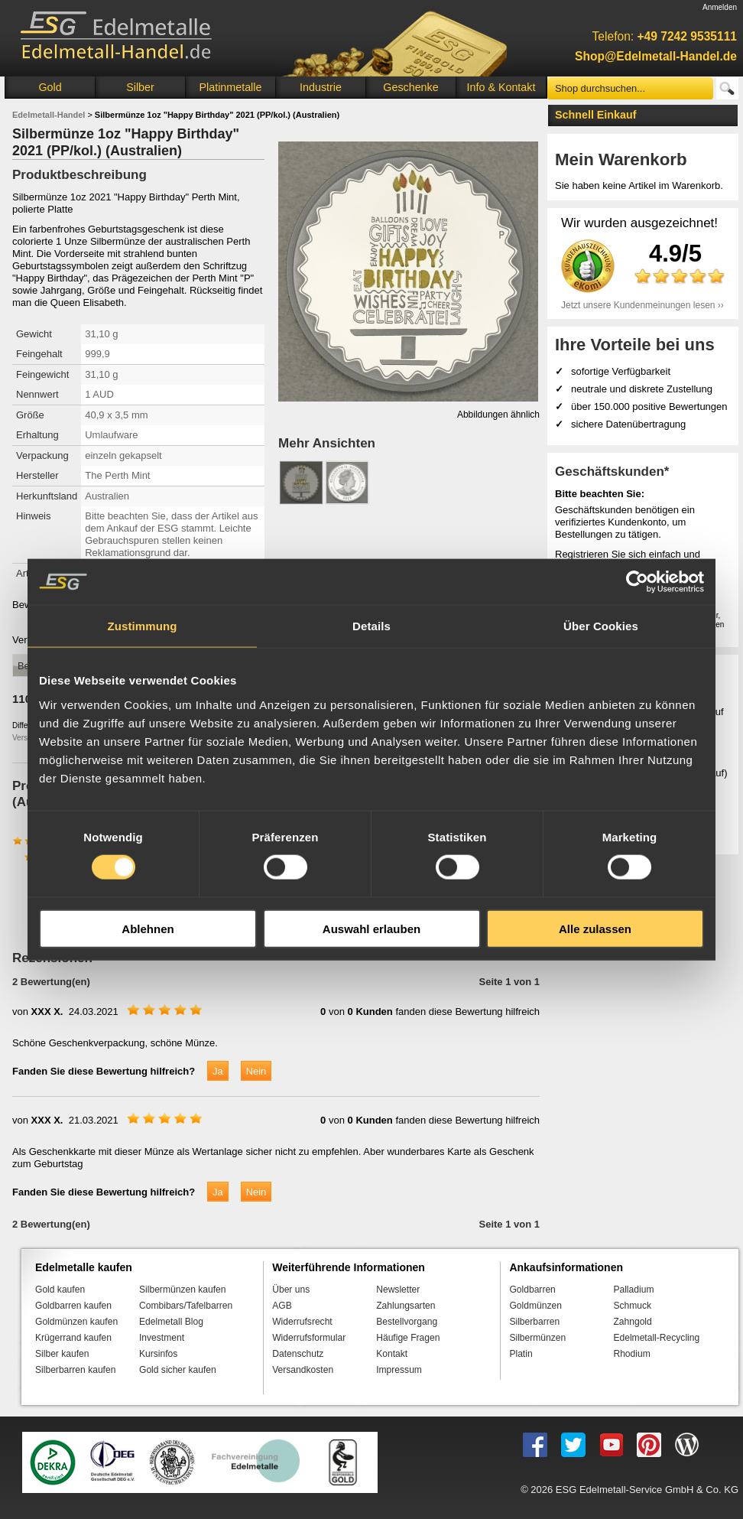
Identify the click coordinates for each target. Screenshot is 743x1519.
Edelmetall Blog (171, 1321)
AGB (282, 1305)
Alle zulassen (595, 928)
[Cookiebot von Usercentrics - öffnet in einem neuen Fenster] (637, 582)
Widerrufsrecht (302, 1321)
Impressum (399, 1369)
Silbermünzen (537, 1337)
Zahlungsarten (405, 1305)
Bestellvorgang (406, 1321)
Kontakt (391, 1353)
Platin (520, 1353)
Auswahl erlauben (371, 928)
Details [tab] (371, 626)
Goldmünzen (535, 1305)
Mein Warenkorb (621, 159)
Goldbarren (532, 1289)
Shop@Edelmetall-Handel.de (656, 56)
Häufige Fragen (408, 1337)
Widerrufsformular (309, 1337)
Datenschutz (297, 1353)
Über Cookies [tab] (600, 626)
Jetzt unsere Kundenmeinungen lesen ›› (642, 305)
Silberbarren (534, 1321)
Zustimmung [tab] (142, 626)
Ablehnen (148, 928)
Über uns (291, 1289)
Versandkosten (302, 1369)
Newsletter (398, 1289)
